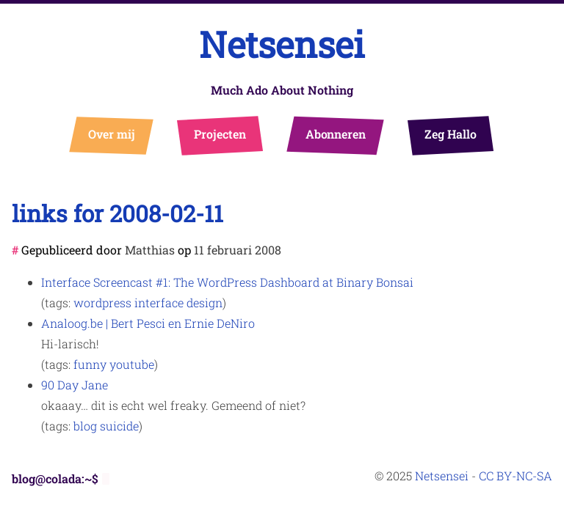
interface (159, 302)
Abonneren (336, 134)
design (205, 302)
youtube (131, 364)
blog (85, 425)
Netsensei (282, 44)
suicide (119, 425)
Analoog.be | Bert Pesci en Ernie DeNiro (148, 323)
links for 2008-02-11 (117, 213)
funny (89, 364)
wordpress (102, 302)
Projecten (220, 134)
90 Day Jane (74, 384)
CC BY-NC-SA (515, 475)
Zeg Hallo (450, 134)
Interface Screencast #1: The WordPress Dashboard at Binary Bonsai (227, 282)
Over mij (112, 134)
